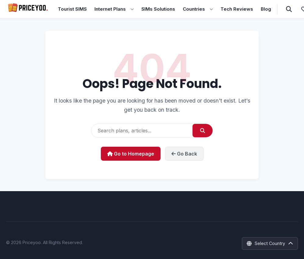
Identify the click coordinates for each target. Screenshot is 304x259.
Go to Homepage (130, 154)
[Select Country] (270, 243)
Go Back (184, 154)
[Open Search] (289, 9)
